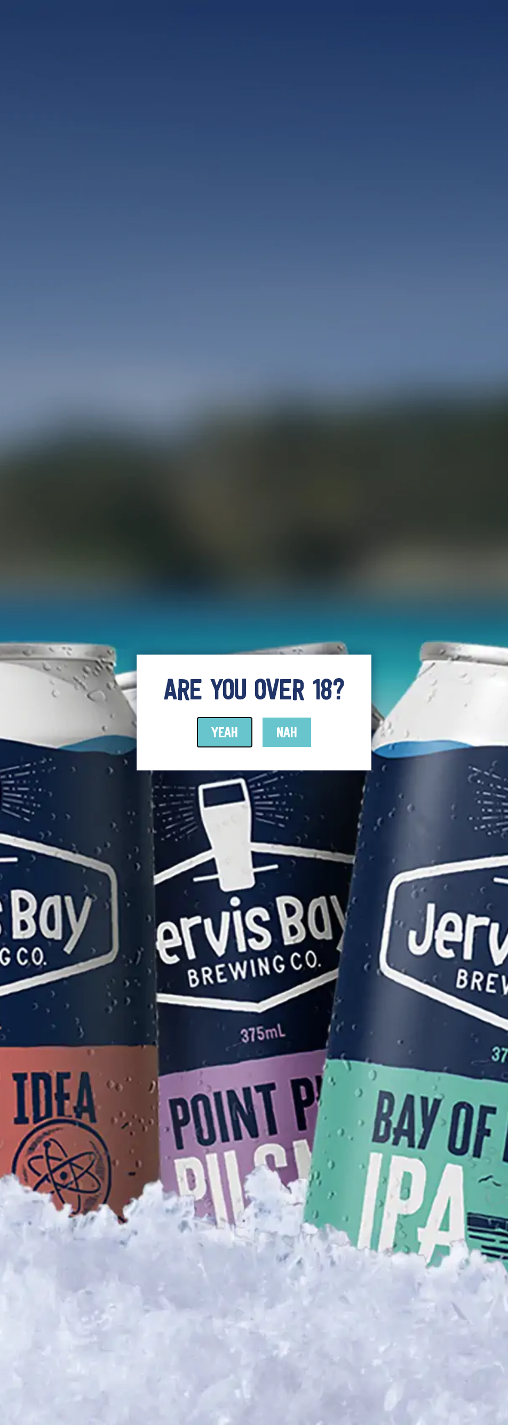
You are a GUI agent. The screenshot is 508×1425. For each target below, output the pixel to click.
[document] (254, 712)
